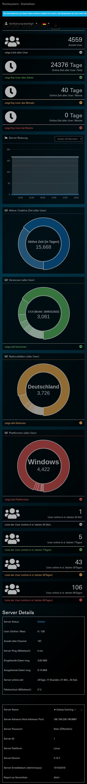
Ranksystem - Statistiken (18, 4)
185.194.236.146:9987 (65, 718)
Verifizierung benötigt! (21, 23)
